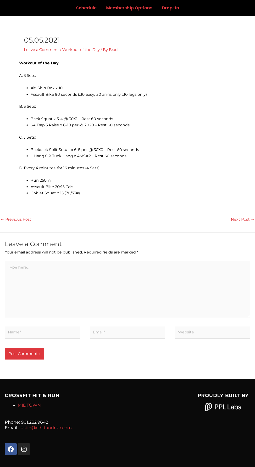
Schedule (86, 8)
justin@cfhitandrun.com (45, 427)
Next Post (243, 219)
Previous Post (15, 219)
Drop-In (170, 8)
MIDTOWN (29, 405)
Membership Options (129, 8)
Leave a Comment (41, 49)
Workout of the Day (81, 49)
